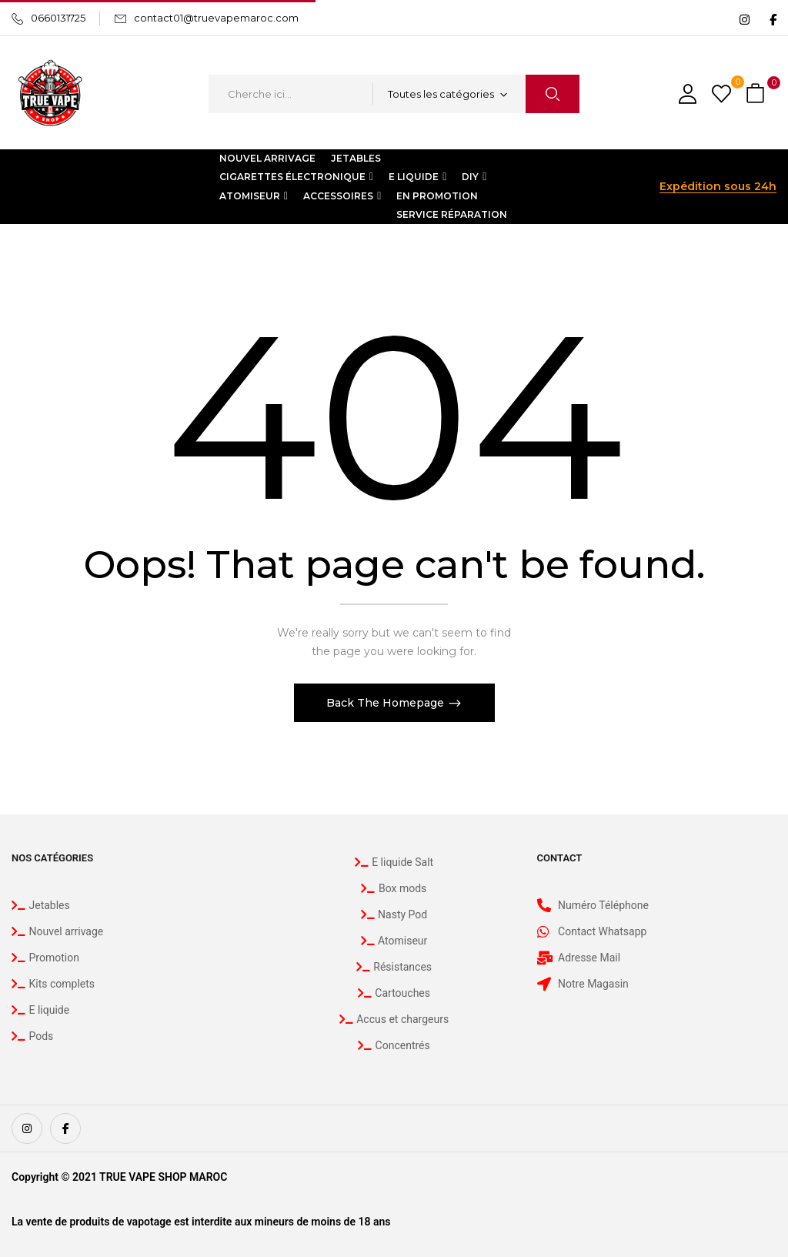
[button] (757, 94)
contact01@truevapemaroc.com (216, 18)
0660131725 (58, 18)
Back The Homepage (386, 703)
